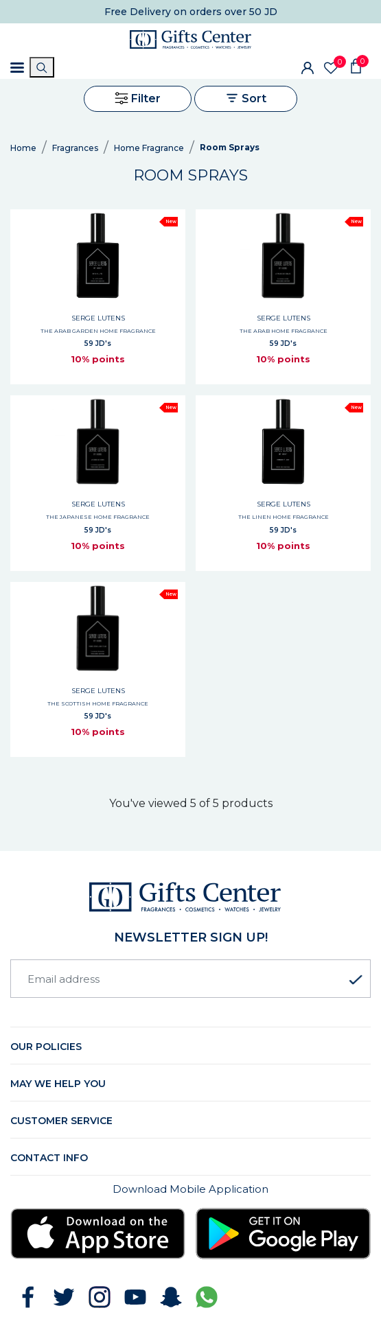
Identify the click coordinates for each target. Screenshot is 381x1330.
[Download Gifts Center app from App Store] (97, 1233)
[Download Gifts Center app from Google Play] (283, 1233)
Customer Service (61, 1121)
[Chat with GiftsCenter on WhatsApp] (207, 1297)
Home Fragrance (149, 148)
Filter (138, 98)
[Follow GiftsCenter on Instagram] (100, 1297)
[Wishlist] (331, 68)
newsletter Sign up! (191, 937)
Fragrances (75, 148)
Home (23, 148)
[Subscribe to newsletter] (355, 980)
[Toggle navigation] (17, 67)
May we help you (58, 1083)
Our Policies (46, 1046)
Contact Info (49, 1158)
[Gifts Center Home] (190, 39)
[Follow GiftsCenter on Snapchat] (171, 1297)
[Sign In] (307, 67)
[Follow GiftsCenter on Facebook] (28, 1297)
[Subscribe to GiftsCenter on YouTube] (135, 1297)
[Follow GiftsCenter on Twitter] (64, 1297)
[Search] (42, 67)
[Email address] (190, 978)
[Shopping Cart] (356, 65)
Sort (245, 98)
